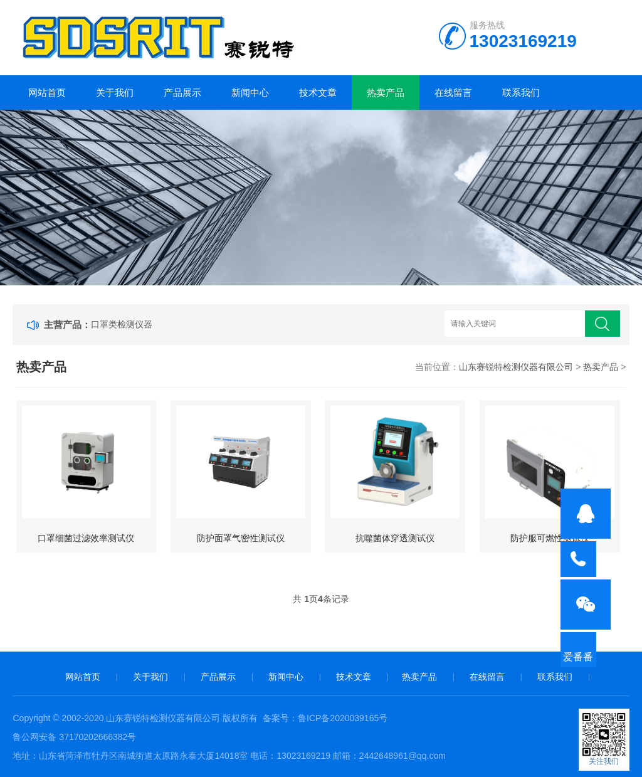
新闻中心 (250, 92)
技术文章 (318, 92)
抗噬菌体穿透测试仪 (394, 538)
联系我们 (521, 92)
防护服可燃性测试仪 (549, 538)
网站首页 (47, 92)
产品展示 (182, 92)
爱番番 (586, 671)
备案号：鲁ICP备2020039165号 (325, 718)
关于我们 (115, 92)
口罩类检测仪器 (121, 324)
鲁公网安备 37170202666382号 (74, 737)
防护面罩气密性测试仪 (241, 538)
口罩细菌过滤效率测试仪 (86, 538)
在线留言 (453, 92)
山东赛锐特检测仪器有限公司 (516, 367)
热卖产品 (385, 92)
